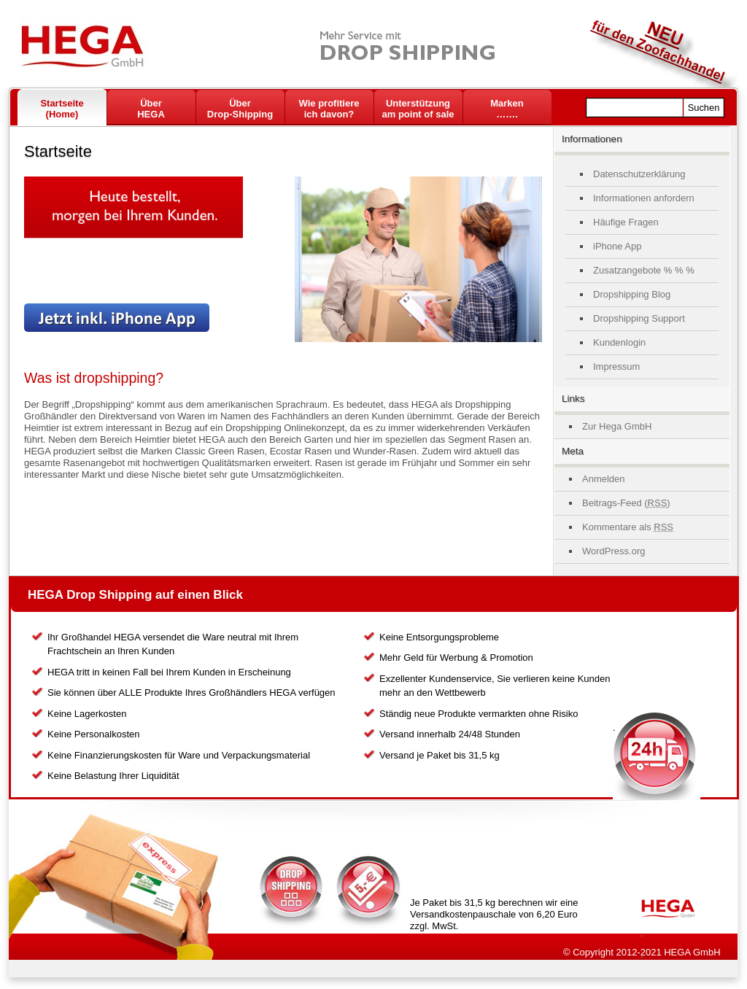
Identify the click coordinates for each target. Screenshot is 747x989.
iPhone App (617, 246)
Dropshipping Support (639, 318)
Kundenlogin (619, 342)
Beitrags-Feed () (626, 502)
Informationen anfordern (643, 198)
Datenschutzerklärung (639, 173)
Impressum (616, 366)
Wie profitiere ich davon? (329, 109)
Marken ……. (507, 109)
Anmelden (603, 478)
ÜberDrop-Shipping (240, 109)
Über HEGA (151, 109)
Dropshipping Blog (631, 294)
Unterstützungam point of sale (418, 109)
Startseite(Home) (61, 109)
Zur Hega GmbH (616, 426)
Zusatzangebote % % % (643, 270)
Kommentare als (627, 526)
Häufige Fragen (626, 222)
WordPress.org (613, 551)
